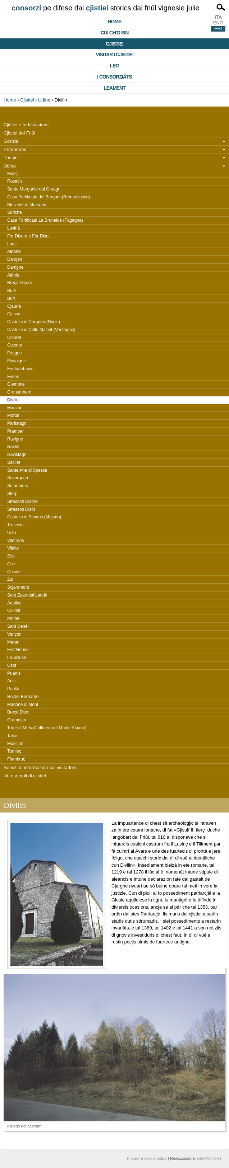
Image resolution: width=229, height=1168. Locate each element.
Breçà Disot (18, 712)
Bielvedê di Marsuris (26, 204)
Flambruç (16, 759)
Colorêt (14, 337)
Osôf (11, 665)
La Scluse (16, 657)
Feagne (14, 352)
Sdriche (14, 212)
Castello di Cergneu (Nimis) (33, 321)
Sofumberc (17, 485)
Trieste (11, 157)
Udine (44, 100)
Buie (11, 290)
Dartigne (15, 267)
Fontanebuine (20, 368)
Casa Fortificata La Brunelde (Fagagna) (45, 220)
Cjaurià (14, 306)
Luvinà (13, 228)
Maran (13, 642)
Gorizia (11, 141)
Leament (114, 88)
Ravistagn (16, 454)
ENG (218, 22)
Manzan (15, 407)
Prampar (15, 431)
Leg (114, 66)
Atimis (13, 275)
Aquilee (14, 603)
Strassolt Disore (22, 501)
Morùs (13, 415)
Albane (13, 251)
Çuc (11, 563)
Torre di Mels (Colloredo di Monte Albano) (47, 727)
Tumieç (14, 751)
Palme (13, 618)
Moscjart (15, 743)
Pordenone (15, 149)
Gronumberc (19, 392)
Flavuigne (16, 360)
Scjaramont (18, 587)
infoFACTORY (209, 1158)
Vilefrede (15, 540)
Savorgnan (17, 477)
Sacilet (13, 462)
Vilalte (13, 548)
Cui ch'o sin (115, 33)
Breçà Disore (19, 282)
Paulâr (13, 688)
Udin (11, 532)
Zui (10, 579)
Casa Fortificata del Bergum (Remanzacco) (48, 196)
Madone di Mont (22, 704)
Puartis (13, 673)
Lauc (12, 243)
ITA (218, 17)
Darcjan (14, 259)
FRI (218, 28)
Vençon (14, 634)
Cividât (13, 610)
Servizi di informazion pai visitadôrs (40, 767)
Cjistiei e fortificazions (26, 124)
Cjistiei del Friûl (19, 133)
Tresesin (15, 524)
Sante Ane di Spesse (27, 470)
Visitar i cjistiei (114, 54)
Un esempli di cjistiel (25, 775)
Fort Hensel (18, 649)
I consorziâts (114, 77)
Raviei (13, 446)
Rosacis (15, 181)
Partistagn (17, 423)
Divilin (13, 399)
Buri (11, 298)
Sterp (12, 493)
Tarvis (12, 735)
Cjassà (13, 313)
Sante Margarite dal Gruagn (33, 189)
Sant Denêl (17, 626)
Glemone (16, 384)
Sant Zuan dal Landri (27, 595)
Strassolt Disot (21, 509)
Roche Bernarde (22, 696)
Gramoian (16, 719)
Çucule (13, 571)
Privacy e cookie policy (147, 1158)
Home (115, 21)
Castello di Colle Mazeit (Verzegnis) (41, 329)
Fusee (13, 376)
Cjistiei (114, 44)
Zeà (11, 556)
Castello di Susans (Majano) (34, 516)
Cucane (14, 345)
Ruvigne (15, 439)
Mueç (12, 173)
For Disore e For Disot (28, 236)
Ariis (11, 680)
